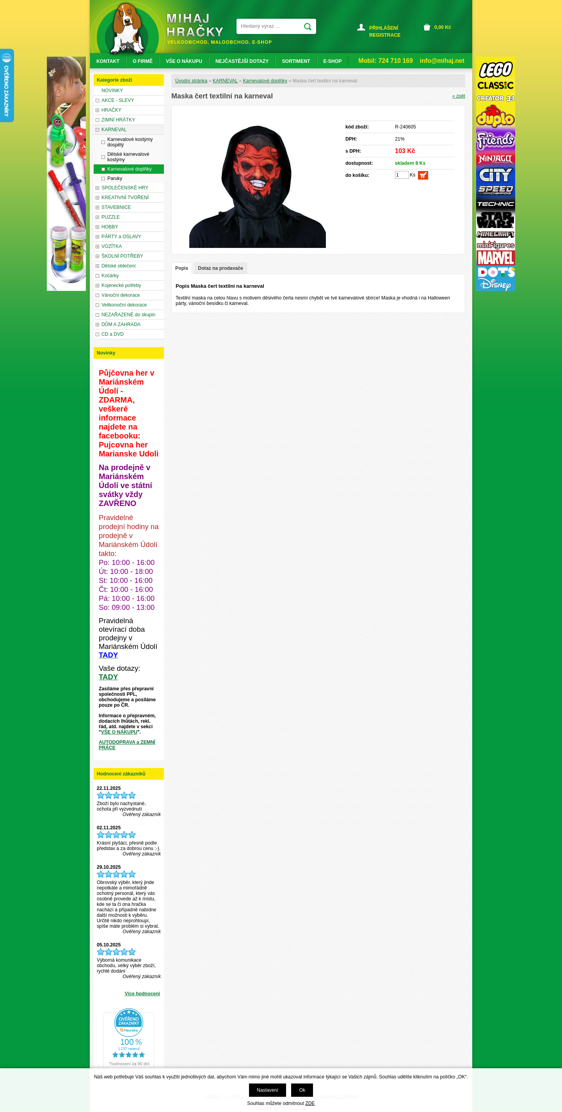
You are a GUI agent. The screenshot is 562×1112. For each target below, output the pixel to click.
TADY (108, 677)
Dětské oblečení (118, 266)
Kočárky (110, 275)
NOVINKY (112, 90)
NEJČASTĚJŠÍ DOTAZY (242, 61)
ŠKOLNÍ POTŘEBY (122, 256)
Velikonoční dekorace (124, 305)
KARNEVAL (225, 81)
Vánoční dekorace (120, 295)
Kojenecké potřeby (121, 285)
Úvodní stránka (191, 81)
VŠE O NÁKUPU (119, 732)
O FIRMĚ (143, 61)
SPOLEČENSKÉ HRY (124, 188)
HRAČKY (111, 110)
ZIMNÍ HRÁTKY (118, 120)
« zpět (458, 96)
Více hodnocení (142, 993)
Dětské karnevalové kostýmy (128, 156)
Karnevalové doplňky (265, 81)
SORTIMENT (296, 61)
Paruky (114, 178)
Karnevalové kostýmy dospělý (130, 142)
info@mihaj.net (442, 60)
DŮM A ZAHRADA (120, 324)
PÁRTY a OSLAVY (121, 236)
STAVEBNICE (116, 207)
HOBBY (109, 227)
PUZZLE (110, 217)
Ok (302, 1090)
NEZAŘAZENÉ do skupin (128, 314)
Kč (442, 27)
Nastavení (267, 1090)
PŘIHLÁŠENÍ (383, 28)
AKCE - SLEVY (117, 100)
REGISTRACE (384, 35)
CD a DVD (112, 334)
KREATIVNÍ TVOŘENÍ (125, 197)
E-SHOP (333, 61)
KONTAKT (107, 61)
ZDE (310, 1103)
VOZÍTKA (111, 246)
